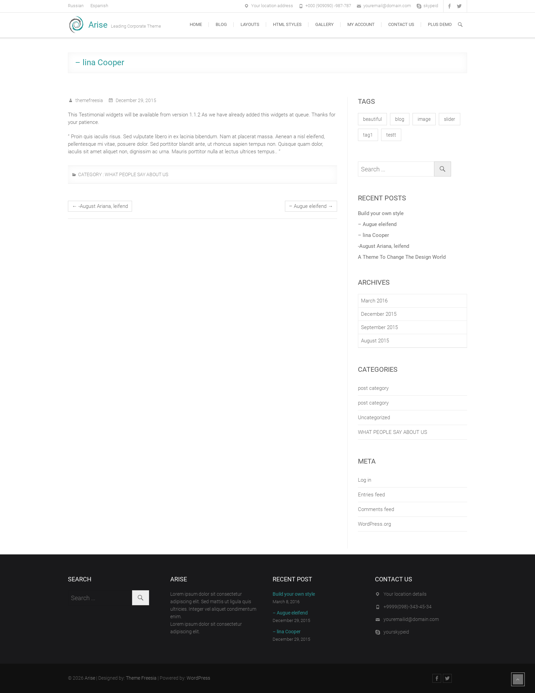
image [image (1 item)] (424, 119)
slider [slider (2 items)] (449, 119)
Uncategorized (374, 417)
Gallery (324, 24)
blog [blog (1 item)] (399, 119)
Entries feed (371, 495)
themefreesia (88, 100)
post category (373, 388)
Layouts (250, 24)
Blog (221, 24)
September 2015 (379, 327)
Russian (76, 5)
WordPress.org (374, 524)
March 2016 (374, 301)
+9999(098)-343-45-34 (408, 606)
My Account (361, 24)
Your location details (405, 594)
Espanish (99, 5)
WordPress (198, 678)
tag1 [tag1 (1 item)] (368, 135)
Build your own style (381, 213)
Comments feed (376, 509)
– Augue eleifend (311, 206)
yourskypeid (396, 632)
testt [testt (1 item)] (391, 135)
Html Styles (287, 24)
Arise (97, 25)
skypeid (430, 5)
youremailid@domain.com (411, 619)
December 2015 (378, 314)
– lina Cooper (373, 235)
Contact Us (401, 24)
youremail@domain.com (387, 5)
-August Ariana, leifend (100, 206)
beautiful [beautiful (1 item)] (372, 119)
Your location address (272, 5)
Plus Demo (440, 24)
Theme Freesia (141, 678)
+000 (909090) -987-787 (328, 5)
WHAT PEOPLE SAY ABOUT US (136, 174)
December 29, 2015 (135, 100)
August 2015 (375, 341)
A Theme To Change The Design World (402, 257)
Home (196, 24)
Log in (364, 480)
